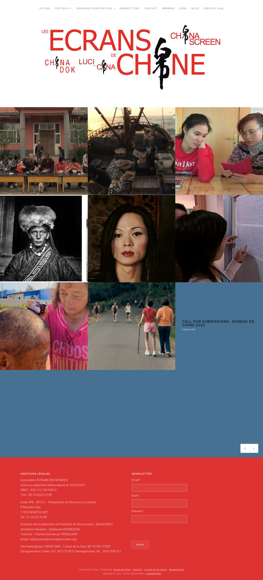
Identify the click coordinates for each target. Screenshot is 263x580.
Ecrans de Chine (121, 569)
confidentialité (153, 573)
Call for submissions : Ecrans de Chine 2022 (218, 323)
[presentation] (160, 532)
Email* (136, 480)
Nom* (135, 495)
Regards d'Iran (176, 569)
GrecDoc (137, 569)
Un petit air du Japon (155, 569)
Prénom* (137, 511)
